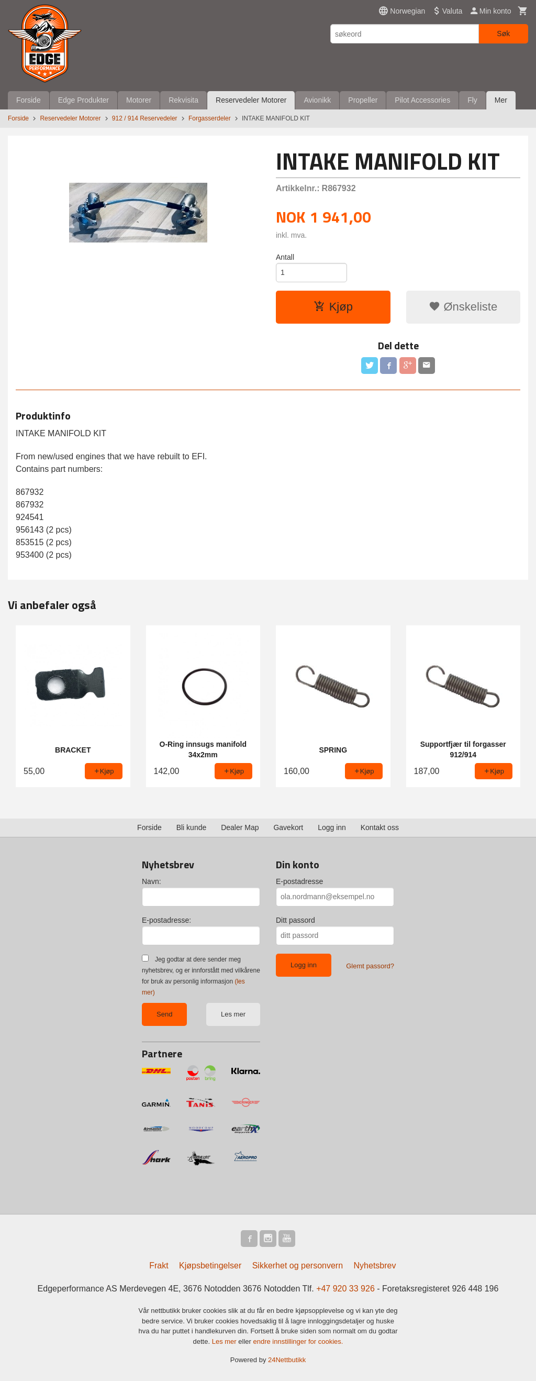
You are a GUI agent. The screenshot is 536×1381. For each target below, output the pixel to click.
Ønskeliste (463, 306)
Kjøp (333, 306)
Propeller (362, 100)
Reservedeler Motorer (251, 100)
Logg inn (332, 827)
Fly (472, 100)
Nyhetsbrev (375, 1265)
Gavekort (288, 827)
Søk (503, 33)
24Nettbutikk (287, 1360)
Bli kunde (191, 827)
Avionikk (317, 100)
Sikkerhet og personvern (297, 1265)
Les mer (233, 1014)
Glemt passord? (370, 966)
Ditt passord (295, 920)
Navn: (151, 881)
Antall (285, 257)
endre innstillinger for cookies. (298, 1341)
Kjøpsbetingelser (210, 1265)
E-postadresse (299, 881)
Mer (501, 100)
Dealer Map (240, 827)
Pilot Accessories (422, 100)
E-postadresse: (166, 920)
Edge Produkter (83, 100)
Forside (28, 100)
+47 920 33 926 (345, 1288)
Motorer (138, 100)
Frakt (158, 1265)
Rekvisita (183, 100)
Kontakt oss (380, 827)
